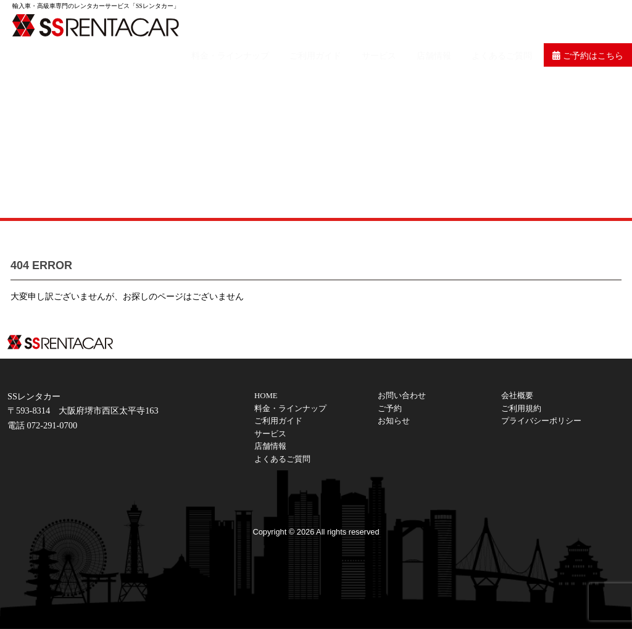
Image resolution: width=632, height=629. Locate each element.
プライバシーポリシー (541, 421)
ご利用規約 (521, 408)
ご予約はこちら (590, 22)
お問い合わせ (402, 395)
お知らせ (394, 421)
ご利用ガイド (339, 22)
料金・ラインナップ (259, 22)
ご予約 (390, 408)
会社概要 (517, 395)
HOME (266, 395)
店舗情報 (447, 22)
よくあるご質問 (510, 22)
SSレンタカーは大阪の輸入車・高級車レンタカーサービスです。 (105, 24)
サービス (397, 22)
